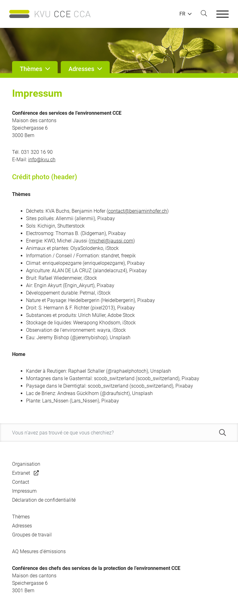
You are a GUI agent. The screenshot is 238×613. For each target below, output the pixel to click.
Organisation (26, 464)
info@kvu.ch (41, 159)
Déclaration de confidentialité (44, 500)
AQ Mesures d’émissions (39, 551)
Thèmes (21, 517)
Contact (20, 482)
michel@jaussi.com (111, 241)
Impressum (24, 491)
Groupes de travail (32, 535)
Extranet (21, 473)
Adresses (22, 526)
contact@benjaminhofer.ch (137, 211)
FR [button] (182, 13)
